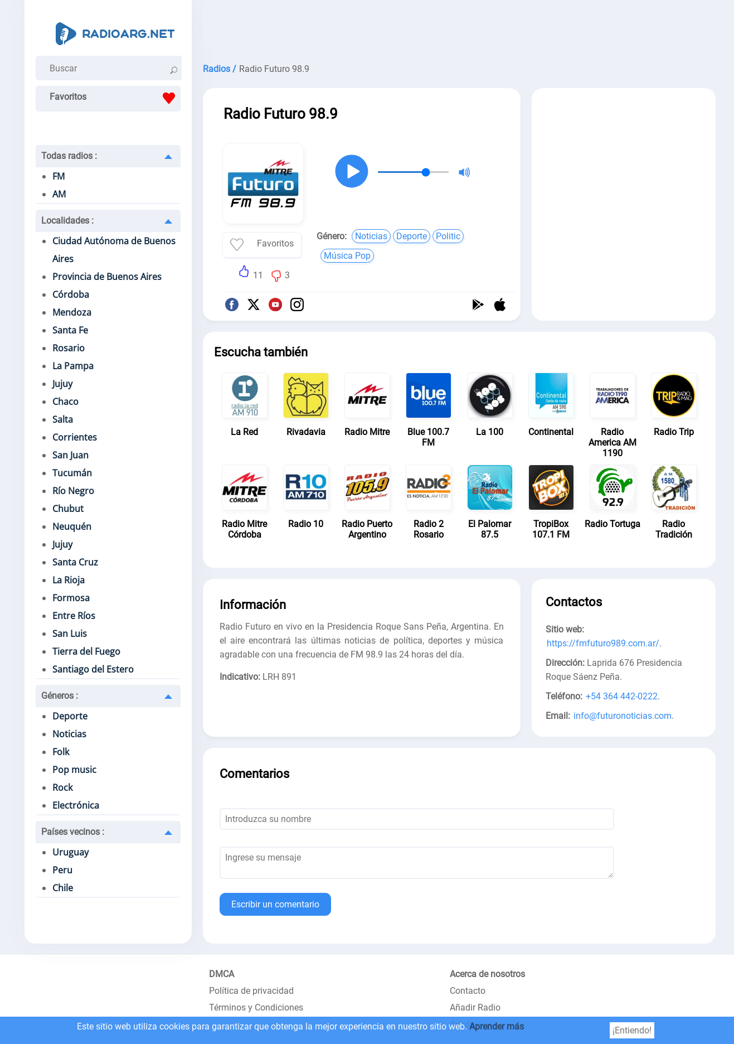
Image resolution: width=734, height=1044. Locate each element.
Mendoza (71, 312)
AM (59, 194)
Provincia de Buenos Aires (107, 276)
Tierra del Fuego (86, 651)
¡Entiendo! (632, 1030)
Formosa (71, 598)
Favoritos (115, 98)
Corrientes (74, 437)
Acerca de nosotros (487, 974)
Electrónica (75, 805)
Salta (62, 419)
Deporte (70, 716)
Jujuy (62, 384)
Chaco (65, 401)
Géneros (59, 695)
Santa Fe (70, 330)
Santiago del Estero (93, 669)
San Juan (70, 455)
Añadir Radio (475, 1007)
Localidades (67, 220)
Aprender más (496, 1026)
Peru (62, 870)
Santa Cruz (75, 562)
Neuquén (71, 526)
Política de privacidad (251, 990)
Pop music (74, 769)
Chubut (68, 508)
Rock (62, 787)
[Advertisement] (459, 28)
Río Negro (73, 491)
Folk (60, 752)
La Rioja (68, 580)
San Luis (69, 633)
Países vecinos (72, 831)
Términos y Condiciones (256, 1007)
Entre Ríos (73, 616)
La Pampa (73, 366)
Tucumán (72, 473)
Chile (62, 888)
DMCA (221, 974)
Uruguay (70, 852)
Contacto (467, 990)
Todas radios (69, 156)
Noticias (69, 734)
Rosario (68, 348)
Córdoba (70, 294)
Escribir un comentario (275, 904)
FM (58, 176)
